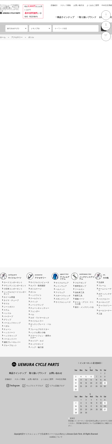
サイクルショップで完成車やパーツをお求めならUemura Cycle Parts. (53, 433)
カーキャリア (104, 302)
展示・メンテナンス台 (84, 307)
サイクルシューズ (63, 302)
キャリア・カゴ (36, 341)
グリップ (7, 320)
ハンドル (7, 313)
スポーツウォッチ (63, 296)
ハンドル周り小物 (37, 332)
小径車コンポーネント (13, 289)
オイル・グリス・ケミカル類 (84, 303)
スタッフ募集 (65, 5)
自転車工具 (79, 292)
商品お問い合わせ (30, 145)
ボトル (31, 37)
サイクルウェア (62, 283)
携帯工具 (78, 296)
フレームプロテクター (39, 329)
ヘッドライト (36, 295)
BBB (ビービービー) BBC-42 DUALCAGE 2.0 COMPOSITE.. (28, 244)
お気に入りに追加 (84, 145)
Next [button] (97, 234)
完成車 (101, 282)
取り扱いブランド (87, 17)
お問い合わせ (55, 373)
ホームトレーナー (105, 290)
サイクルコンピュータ (39, 282)
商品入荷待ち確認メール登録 (18, 137)
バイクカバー (104, 299)
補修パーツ (79, 299)
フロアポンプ (80, 283)
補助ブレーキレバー (12, 342)
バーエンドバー (10, 339)
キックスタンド (36, 344)
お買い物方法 (79, 5)
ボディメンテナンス (105, 295)
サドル (6, 303)
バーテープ (8, 316)
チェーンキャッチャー (39, 308)
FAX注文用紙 (107, 5)
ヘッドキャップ (10, 336)
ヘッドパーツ (9, 332)
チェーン (7, 329)
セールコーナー (105, 310)
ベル (32, 314)
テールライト (36, 298)
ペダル (6, 326)
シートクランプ (36, 305)
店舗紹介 (54, 5)
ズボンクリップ (62, 299)
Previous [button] (14, 234)
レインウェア (61, 286)
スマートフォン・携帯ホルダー (40, 337)
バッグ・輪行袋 (36, 347)
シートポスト (9, 307)
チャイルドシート (105, 306)
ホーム (3, 37)
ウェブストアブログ (34, 386)
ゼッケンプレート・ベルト (40, 325)
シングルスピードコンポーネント (15, 293)
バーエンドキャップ (12, 323)
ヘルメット (60, 289)
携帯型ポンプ (80, 286)
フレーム (102, 286)
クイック (34, 302)
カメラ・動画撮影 (37, 286)
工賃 (100, 314)
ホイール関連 (9, 297)
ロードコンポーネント (13, 282)
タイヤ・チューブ (11, 300)
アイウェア (60, 292)
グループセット (10, 345)
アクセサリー (17, 37)
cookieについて (56, 437)
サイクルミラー (36, 321)
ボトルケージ (36, 289)
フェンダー (35, 311)
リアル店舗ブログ (56, 386)
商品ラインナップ (65, 17)
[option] (56, 233)
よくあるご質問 (93, 5)
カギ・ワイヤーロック (39, 318)
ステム (6, 310)
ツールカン (79, 289)
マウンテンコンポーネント (15, 286)
